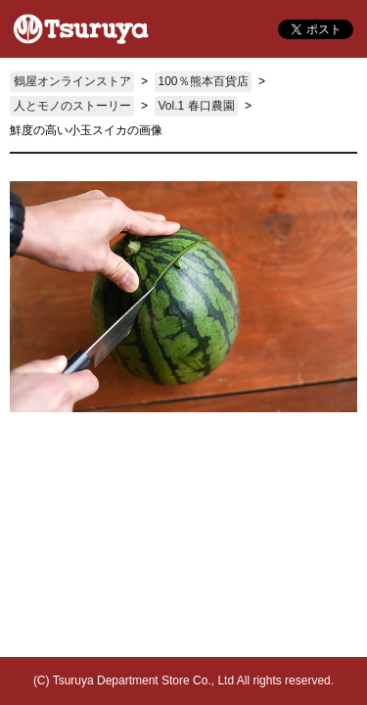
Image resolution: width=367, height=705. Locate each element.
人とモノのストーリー (72, 106)
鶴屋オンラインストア (72, 81)
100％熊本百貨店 (204, 81)
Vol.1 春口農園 (197, 106)
